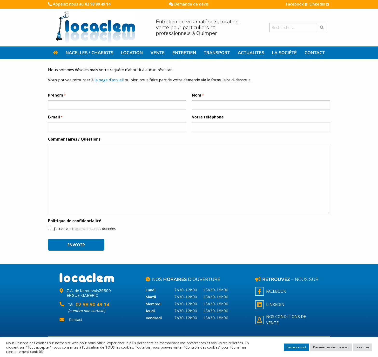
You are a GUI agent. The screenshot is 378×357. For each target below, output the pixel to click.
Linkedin (319, 4)
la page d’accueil (109, 80)
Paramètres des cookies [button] (331, 347)
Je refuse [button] (362, 347)
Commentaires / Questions (74, 139)
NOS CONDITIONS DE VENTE (280, 319)
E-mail (55, 117)
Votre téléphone (208, 117)
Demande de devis (189, 4)
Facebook (296, 4)
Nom (198, 95)
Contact (75, 319)
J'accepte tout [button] (296, 347)
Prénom (57, 95)
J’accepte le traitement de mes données (85, 228)
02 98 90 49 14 (97, 4)
